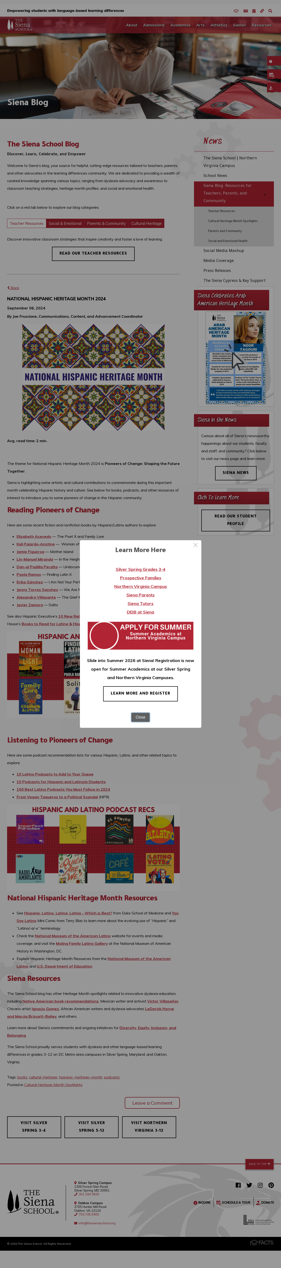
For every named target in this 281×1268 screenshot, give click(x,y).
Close (140, 717)
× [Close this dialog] (195, 546)
